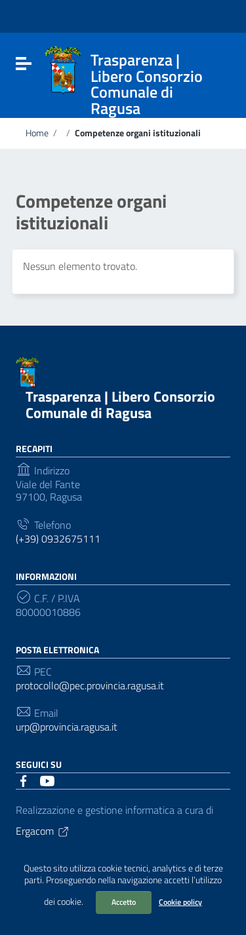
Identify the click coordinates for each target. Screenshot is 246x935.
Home (37, 133)
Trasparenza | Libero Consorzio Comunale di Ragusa (120, 404)
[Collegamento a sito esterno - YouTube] (47, 780)
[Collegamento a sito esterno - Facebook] (23, 780)
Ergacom (43, 831)
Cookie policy (180, 902)
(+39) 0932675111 (58, 539)
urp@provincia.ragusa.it (66, 727)
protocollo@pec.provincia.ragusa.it (90, 685)
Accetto (124, 902)
